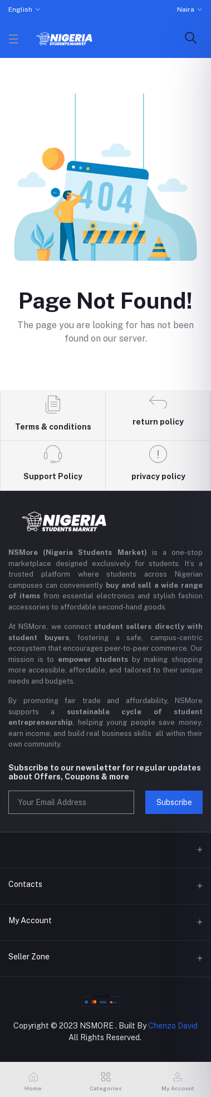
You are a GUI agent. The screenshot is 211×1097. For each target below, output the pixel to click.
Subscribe (174, 802)
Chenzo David (173, 1025)
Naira (185, 9)
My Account (30, 920)
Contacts (25, 884)
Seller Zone (29, 956)
